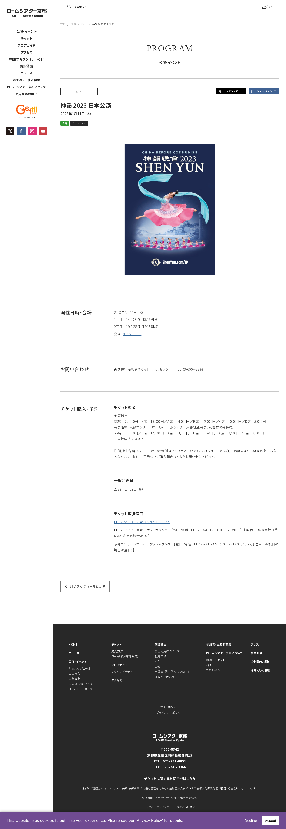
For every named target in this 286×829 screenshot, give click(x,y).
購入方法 (117, 651)
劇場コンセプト (215, 660)
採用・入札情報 (260, 670)
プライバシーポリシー (169, 712)
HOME (73, 644)
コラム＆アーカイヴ (81, 689)
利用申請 (160, 656)
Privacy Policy (149, 820)
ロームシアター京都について (26, 87)
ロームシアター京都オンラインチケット (142, 521)
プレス (255, 644)
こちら (190, 778)
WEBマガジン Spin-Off (26, 59)
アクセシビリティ (121, 671)
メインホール (132, 334)
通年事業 (74, 678)
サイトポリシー (169, 707)
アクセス (27, 52)
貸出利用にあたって (167, 651)
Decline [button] (251, 820)
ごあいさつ (213, 670)
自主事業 (74, 673)
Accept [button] (270, 820)
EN (271, 6)
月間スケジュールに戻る (88, 586)
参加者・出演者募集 (26, 80)
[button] (185, 821)
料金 (157, 661)
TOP (62, 24)
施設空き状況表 (165, 677)
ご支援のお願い (27, 94)
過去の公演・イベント (82, 684)
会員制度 (257, 653)
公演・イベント (27, 31)
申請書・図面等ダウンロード (172, 671)
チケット (26, 38)
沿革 (209, 665)
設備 (157, 666)
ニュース (27, 73)
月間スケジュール (80, 668)
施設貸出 (26, 66)
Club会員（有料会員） (125, 656)
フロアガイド (26, 45)
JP (264, 6)
